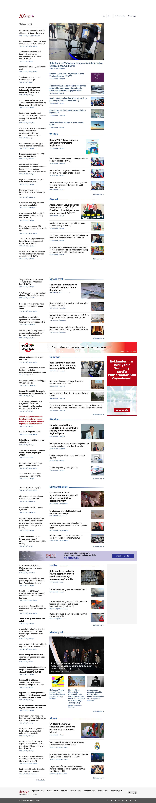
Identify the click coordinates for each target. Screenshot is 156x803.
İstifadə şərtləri (103, 791)
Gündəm (54, 419)
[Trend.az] (26, 16)
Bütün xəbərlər (97, 194)
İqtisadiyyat (56, 278)
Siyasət (53, 199)
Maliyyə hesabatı (52, 791)
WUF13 (53, 134)
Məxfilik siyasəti (116, 791)
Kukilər (34, 794)
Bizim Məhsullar (75, 791)
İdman (53, 718)
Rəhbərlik (64, 791)
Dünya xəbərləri (58, 486)
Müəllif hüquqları (89, 791)
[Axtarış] (104, 16)
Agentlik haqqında (38, 791)
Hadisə (53, 565)
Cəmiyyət (54, 357)
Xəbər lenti (25, 24)
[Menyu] (132, 16)
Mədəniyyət (56, 632)
